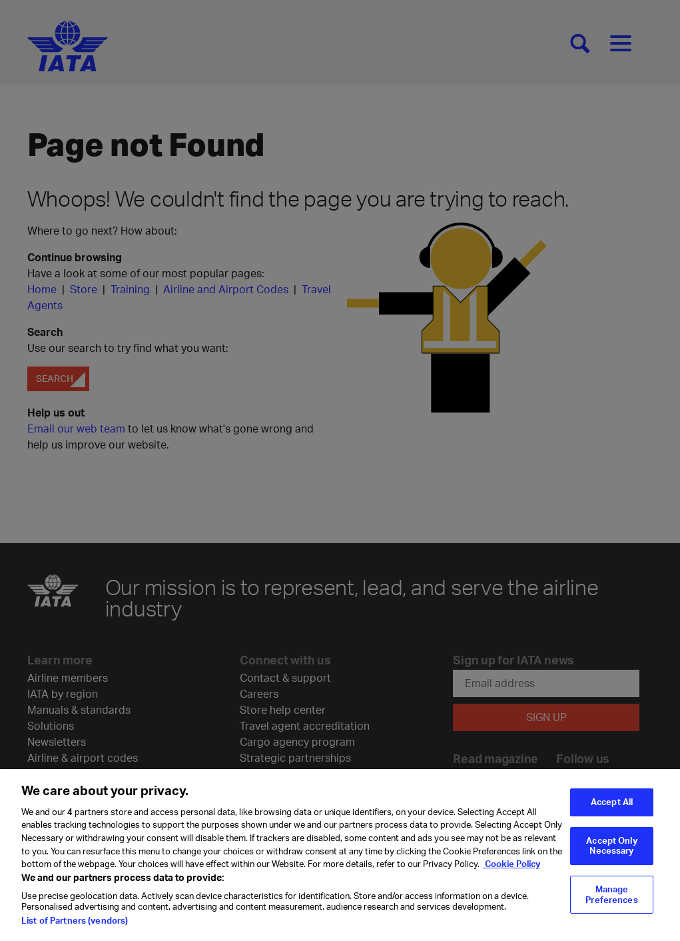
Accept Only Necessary (611, 850)
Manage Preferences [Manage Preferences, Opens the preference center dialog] (611, 899)
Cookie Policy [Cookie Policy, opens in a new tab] (511, 868)
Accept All (612, 806)
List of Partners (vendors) (74, 925)
